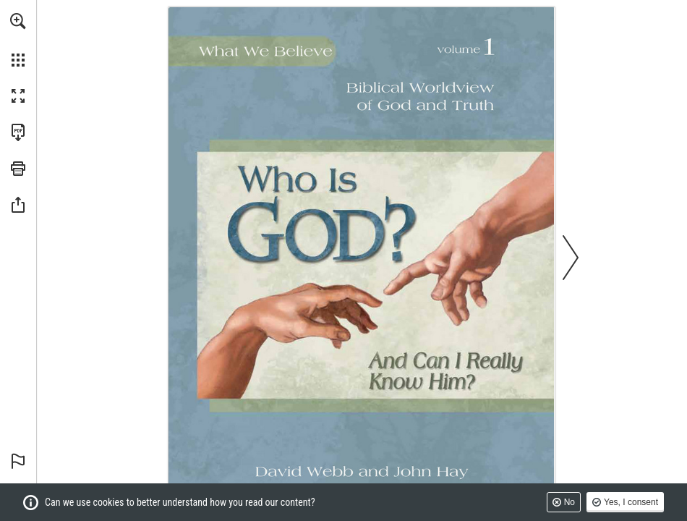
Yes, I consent (631, 502)
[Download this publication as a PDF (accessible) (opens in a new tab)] (18, 132)
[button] (18, 21)
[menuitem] (18, 40)
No (569, 502)
